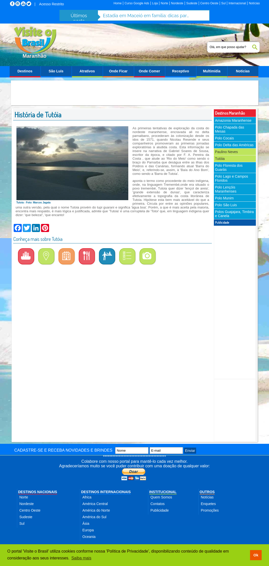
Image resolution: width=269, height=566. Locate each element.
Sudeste (191, 3)
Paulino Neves (226, 152)
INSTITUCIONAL (163, 492)
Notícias (254, 3)
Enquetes (208, 504)
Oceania (89, 537)
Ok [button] (255, 555)
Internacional (237, 3)
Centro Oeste (209, 3)
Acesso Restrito (51, 4)
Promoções (210, 510)
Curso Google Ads (137, 3)
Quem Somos (161, 497)
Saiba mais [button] (81, 558)
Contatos (158, 504)
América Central (95, 504)
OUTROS (207, 492)
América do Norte (96, 510)
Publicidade (160, 510)
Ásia (85, 523)
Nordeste (177, 3)
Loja (155, 3)
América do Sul (94, 517)
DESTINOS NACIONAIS (37, 492)
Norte (164, 3)
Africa (87, 497)
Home (118, 3)
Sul (223, 3)
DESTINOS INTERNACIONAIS (106, 492)
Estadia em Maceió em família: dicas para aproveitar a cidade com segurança (146, 15)
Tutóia (220, 159)
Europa (88, 530)
